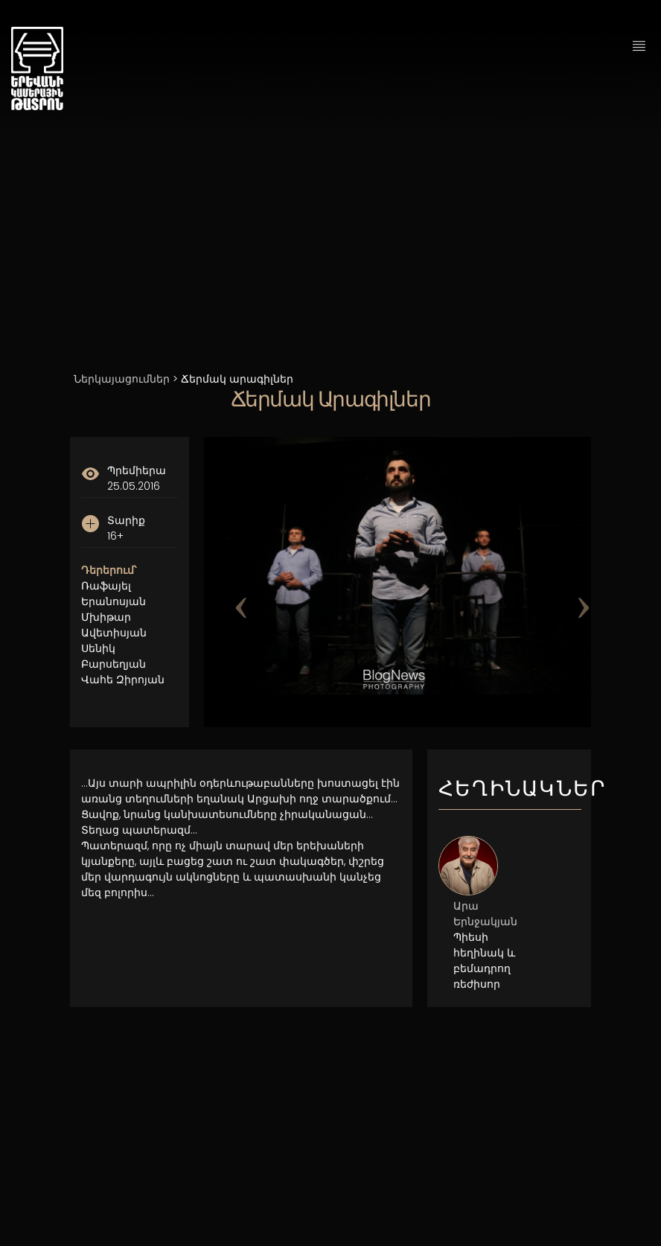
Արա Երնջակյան (485, 913)
